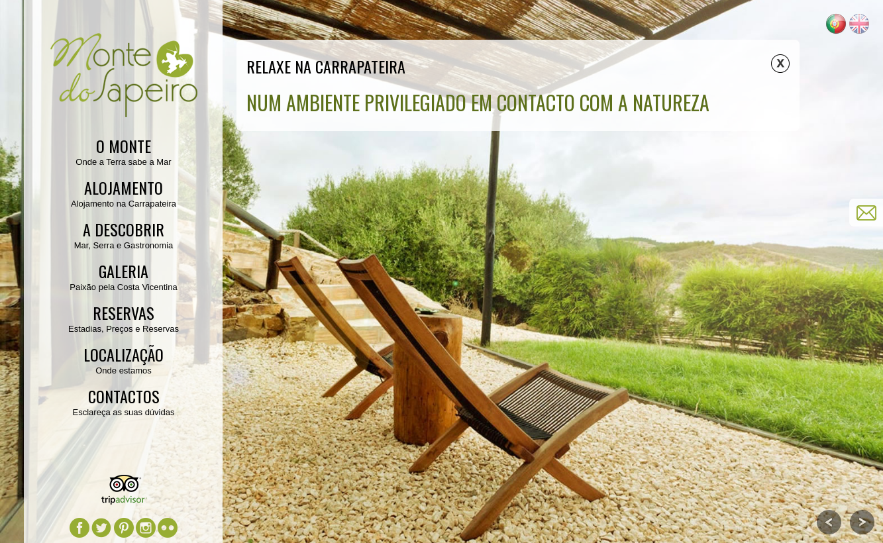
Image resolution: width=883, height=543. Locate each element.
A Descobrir (123, 229)
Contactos (124, 396)
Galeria (123, 271)
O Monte (123, 146)
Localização (123, 354)
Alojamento (123, 187)
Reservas (123, 312)
